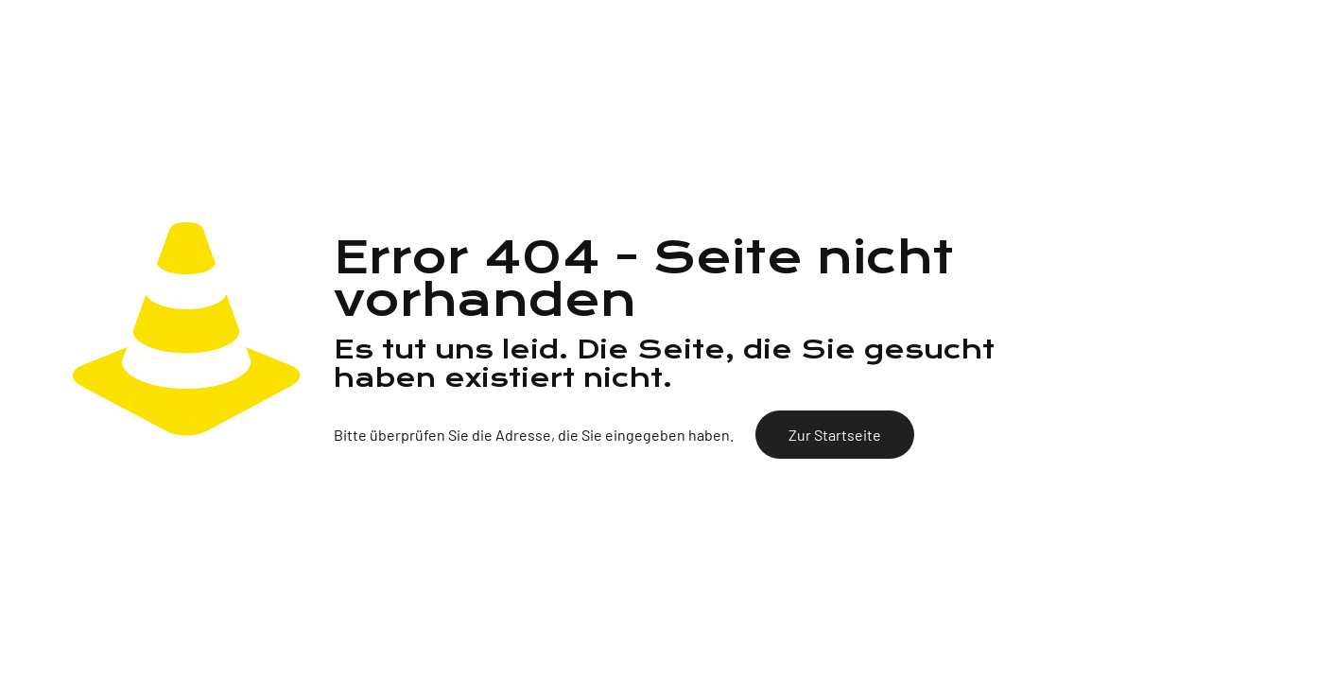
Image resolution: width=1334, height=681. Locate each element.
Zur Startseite (834, 435)
